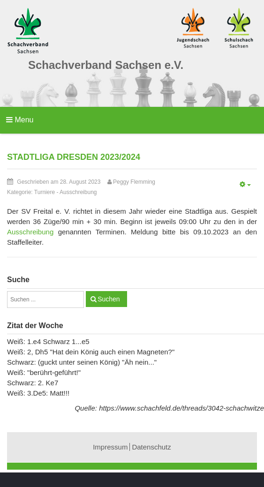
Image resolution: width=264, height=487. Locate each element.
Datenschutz (151, 447)
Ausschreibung (78, 192)
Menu (19, 120)
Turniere (44, 192)
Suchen (109, 299)
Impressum (110, 447)
